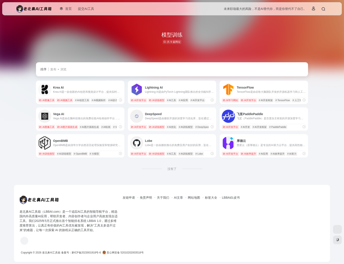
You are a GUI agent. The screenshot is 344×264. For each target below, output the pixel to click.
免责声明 (146, 197)
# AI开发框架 (266, 100)
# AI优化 (171, 127)
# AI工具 (171, 100)
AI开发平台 (138, 100)
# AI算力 (291, 153)
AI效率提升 (248, 153)
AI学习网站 (230, 100)
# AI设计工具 (115, 100)
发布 (53, 69)
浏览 (63, 69)
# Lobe (199, 153)
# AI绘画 (106, 127)
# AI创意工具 (82, 100)
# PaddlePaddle (277, 127)
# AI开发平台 (197, 100)
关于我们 (163, 197)
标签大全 (211, 197)
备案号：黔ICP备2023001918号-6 (81, 252)
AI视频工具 (64, 100)
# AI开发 (245, 127)
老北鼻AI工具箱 (51, 252)
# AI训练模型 (186, 127)
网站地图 (194, 197)
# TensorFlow (283, 100)
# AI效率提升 (278, 153)
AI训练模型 (156, 100)
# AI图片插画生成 (89, 127)
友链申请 (129, 197)
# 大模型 (94, 153)
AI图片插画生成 (67, 127)
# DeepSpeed (202, 127)
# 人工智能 (298, 100)
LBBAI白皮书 (231, 197)
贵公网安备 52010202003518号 (123, 252)
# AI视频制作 (99, 100)
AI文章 (178, 197)
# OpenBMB (80, 153)
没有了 (172, 169)
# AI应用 (183, 100)
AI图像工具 (46, 100)
